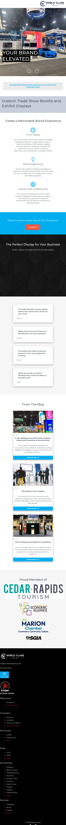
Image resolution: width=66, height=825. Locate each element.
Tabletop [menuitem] (9, 767)
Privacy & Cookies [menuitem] (12, 726)
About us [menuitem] (9, 717)
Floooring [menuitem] (10, 776)
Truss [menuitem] (8, 740)
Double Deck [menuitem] (11, 738)
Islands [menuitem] (8, 735)
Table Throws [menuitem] (11, 784)
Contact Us (33, 227)
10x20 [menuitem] (8, 755)
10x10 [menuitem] (8, 752)
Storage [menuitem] (9, 810)
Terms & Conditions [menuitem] (13, 723)
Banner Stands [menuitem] (11, 770)
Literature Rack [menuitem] (11, 793)
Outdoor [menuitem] (9, 787)
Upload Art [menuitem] (10, 702)
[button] (29, 71)
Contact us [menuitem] (10, 720)
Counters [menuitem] (9, 781)
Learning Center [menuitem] (12, 705)
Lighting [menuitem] (9, 790)
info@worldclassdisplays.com (10, 663)
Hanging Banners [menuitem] (12, 773)
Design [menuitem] (9, 813)
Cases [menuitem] (8, 795)
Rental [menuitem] (8, 807)
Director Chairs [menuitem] (11, 778)
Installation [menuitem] (10, 804)
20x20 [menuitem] (8, 758)
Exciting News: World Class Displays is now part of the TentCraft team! (33, 86)
